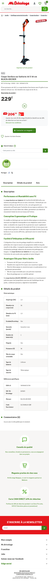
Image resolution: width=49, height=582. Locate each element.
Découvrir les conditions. (14, 123)
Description (8, 183)
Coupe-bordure (34, 15)
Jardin (7, 15)
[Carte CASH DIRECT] (24, 491)
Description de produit (9, 93)
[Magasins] (24, 465)
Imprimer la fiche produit (24, 68)
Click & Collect (8, 146)
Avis (37, 183)
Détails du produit (24, 183)
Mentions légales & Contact (24, 573)
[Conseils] (24, 439)
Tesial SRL (33, 578)
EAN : (17, 83)
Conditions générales (24, 574)
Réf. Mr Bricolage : (6, 83)
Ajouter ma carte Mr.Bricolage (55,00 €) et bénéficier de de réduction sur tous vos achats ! (25, 119)
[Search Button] (45, 9)
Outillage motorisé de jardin (19, 15)
